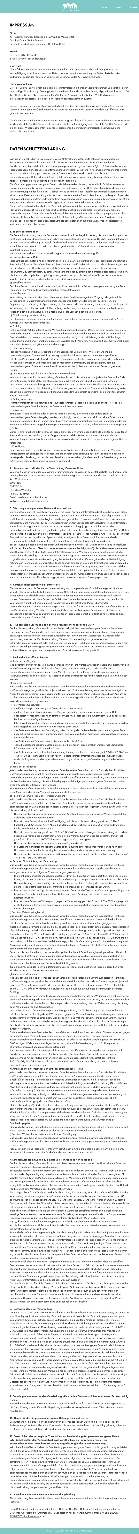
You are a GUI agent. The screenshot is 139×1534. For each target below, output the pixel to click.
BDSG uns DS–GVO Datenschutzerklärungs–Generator (87, 1509)
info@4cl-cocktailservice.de (32, 497)
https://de (76, 1283)
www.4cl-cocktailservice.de (34, 501)
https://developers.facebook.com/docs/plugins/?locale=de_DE (43, 1221)
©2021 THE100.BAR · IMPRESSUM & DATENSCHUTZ (69, 1530)
